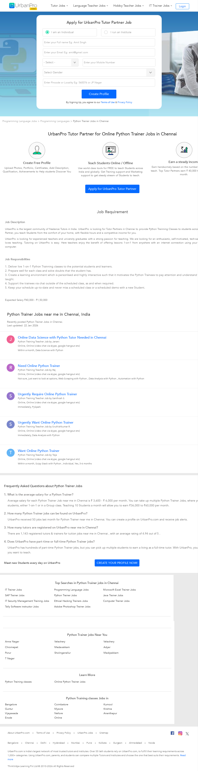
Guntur (9, 709)
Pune (89, 742)
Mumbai (75, 742)
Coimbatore (61, 704)
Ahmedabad (135, 742)
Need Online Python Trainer (39, 366)
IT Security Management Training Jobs (27, 601)
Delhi (43, 742)
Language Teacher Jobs (89, 6)
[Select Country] (60, 62)
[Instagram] (180, 734)
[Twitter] (187, 734)
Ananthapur (110, 713)
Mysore (58, 709)
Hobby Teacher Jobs (127, 6)
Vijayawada (11, 713)
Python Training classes (18, 682)
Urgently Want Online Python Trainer (45, 422)
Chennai (29, 742)
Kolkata (103, 742)
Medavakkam (62, 647)
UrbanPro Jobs (85, 732)
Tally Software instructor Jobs (22, 606)
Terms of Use (43, 732)
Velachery (59, 641)
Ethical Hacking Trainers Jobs (71, 601)
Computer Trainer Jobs (116, 601)
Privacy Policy (64, 732)
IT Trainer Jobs (159, 6)
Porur (8, 653)
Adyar (107, 647)
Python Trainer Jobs (65, 595)
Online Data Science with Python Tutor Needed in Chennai (62, 337)
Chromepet (11, 647)
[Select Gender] (99, 73)
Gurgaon (117, 742)
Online (58, 718)
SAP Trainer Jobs (14, 595)
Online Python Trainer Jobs (69, 682)
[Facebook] (172, 734)
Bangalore (11, 704)
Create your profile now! (117, 563)
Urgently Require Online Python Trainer (47, 394)
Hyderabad (58, 742)
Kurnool (108, 704)
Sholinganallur (62, 653)
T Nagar (9, 658)
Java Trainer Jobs (113, 595)
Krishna (108, 709)
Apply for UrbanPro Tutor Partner (112, 189)
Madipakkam (111, 653)
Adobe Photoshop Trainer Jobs (72, 606)
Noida (151, 742)
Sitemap (104, 732)
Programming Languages (55, 121)
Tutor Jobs (58, 6)
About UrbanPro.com (19, 732)
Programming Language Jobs (20, 121)
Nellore (58, 713)
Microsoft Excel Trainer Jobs (119, 590)
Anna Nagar (12, 641)
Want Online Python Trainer (38, 451)
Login (182, 6)
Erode (8, 718)
